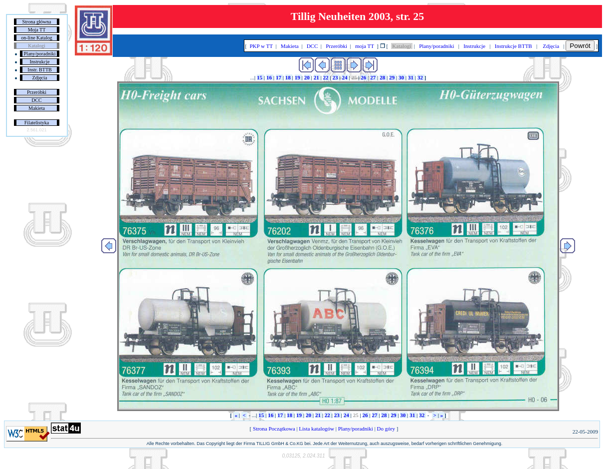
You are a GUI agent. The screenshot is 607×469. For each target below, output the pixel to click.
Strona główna (36, 21)
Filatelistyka (36, 122)
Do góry (386, 429)
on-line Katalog (36, 37)
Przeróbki (36, 92)
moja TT (364, 46)
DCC (36, 100)
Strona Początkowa (273, 429)
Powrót (580, 45)
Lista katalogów (317, 429)
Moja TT (37, 29)
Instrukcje (40, 61)
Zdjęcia (39, 77)
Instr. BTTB (39, 69)
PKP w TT (261, 46)
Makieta (36, 108)
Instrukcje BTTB (513, 46)
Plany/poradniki (40, 53)
